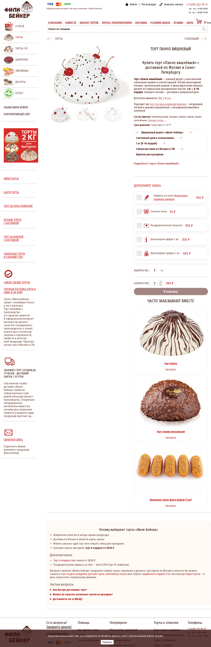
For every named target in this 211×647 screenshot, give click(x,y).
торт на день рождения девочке (168, 104)
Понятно (107, 642)
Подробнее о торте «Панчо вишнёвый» (156, 163)
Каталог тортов (89, 22)
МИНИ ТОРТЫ (11, 178)
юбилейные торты (116, 574)
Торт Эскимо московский (171, 431)
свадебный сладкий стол (156, 574)
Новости (70, 22)
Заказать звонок (173, 4)
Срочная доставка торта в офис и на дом (20, 291)
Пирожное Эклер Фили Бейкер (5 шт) (171, 499)
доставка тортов (191, 574)
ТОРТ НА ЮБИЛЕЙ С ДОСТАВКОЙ (13, 238)
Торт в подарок (62, 560)
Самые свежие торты (16, 282)
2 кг (169, 98)
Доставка (141, 22)
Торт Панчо (170, 363)
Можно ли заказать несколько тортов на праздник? (83, 594)
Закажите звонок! (59, 627)
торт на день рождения (74, 574)
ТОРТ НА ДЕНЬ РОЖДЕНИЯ (18, 206)
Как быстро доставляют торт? (70, 589)
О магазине (55, 22)
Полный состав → (157, 120)
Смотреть (171, 369)
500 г (161, 98)
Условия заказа (160, 22)
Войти (133, 4)
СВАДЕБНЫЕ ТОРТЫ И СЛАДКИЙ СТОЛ (14, 255)
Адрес (190, 22)
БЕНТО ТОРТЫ (11, 192)
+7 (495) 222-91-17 (197, 5)
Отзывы (178, 22)
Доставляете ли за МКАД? (68, 599)
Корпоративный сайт (17, 114)
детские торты (96, 574)
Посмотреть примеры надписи (171, 197)
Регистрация (148, 4)
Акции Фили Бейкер (16, 107)
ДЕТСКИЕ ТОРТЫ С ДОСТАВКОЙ (12, 221)
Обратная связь (13, 439)
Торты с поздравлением (117, 22)
